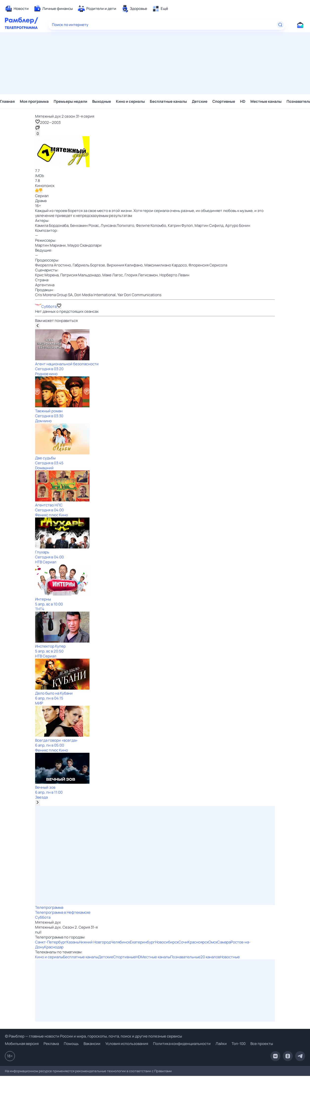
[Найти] (280, 25)
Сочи (183, 942)
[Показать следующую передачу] (37, 803)
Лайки (221, 1043)
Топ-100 (238, 1043)
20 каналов (210, 957)
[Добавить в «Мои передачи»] (37, 122)
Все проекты (261, 1043)
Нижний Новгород (95, 942)
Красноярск (198, 942)
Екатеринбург (142, 942)
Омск (212, 942)
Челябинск (120, 942)
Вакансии (92, 1043)
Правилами (163, 1071)
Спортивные (223, 101)
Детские (199, 101)
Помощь (71, 1043)
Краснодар (54, 947)
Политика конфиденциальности (182, 1043)
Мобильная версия (22, 1043)
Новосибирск (166, 942)
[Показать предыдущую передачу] (37, 326)
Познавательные (185, 957)
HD (242, 101)
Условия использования (126, 1043)
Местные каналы (266, 101)
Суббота (49, 306)
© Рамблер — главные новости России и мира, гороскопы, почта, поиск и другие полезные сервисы (93, 1036)
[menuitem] (17, 8)
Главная (7, 101)
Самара (224, 942)
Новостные (230, 957)
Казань (72, 942)
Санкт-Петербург (50, 942)
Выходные (101, 101)
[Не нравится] (41, 190)
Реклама (51, 1043)
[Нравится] (37, 190)
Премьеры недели (70, 101)
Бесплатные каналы (168, 101)
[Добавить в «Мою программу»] (59, 306)
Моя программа (34, 101)
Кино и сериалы (130, 101)
